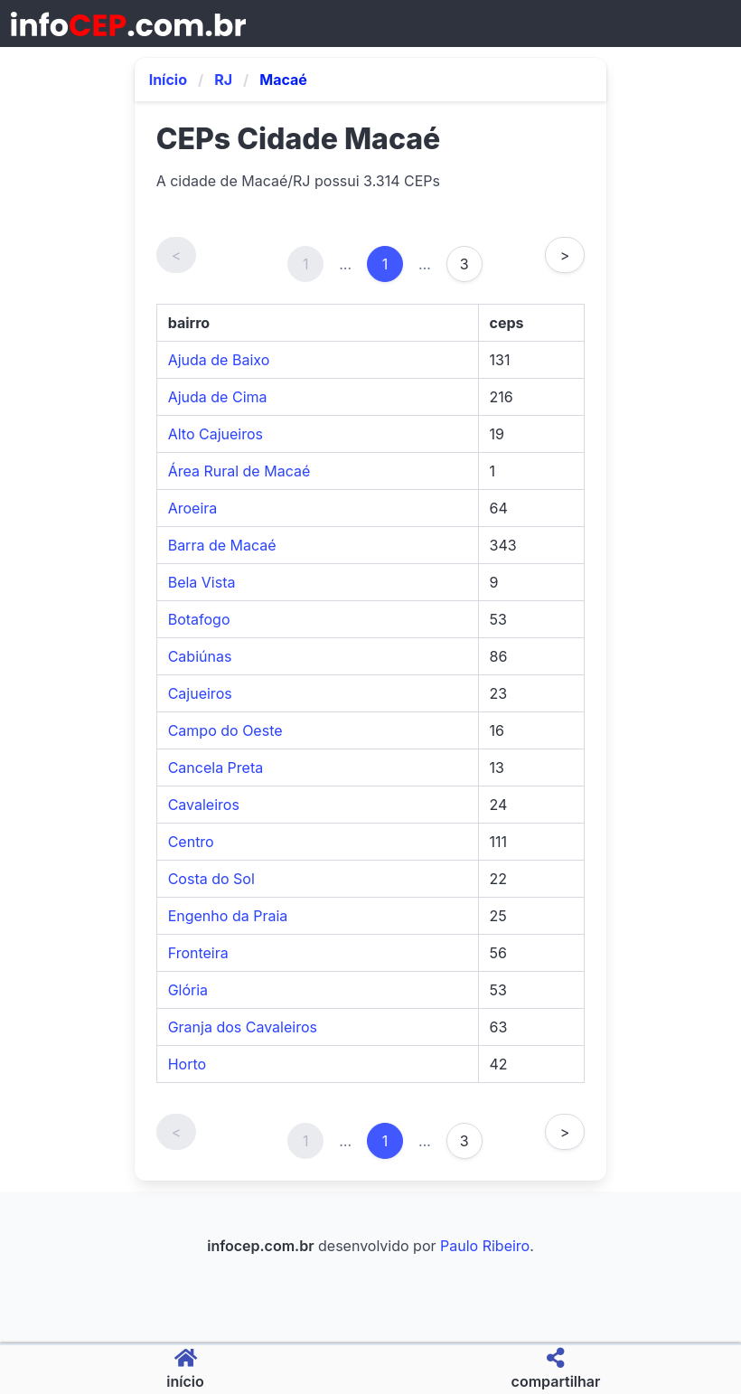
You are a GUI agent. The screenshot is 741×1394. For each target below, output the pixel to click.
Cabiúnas (200, 656)
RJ (223, 80)
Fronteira (198, 953)
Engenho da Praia (228, 916)
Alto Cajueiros (215, 434)
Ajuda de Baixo (219, 360)
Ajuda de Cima (217, 397)
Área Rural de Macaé (239, 471)
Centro (191, 842)
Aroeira (193, 508)
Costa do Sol (211, 879)
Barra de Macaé (222, 545)
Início (168, 80)
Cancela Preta (216, 767)
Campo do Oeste (225, 730)
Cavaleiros (203, 805)
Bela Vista (202, 582)
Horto (187, 1064)
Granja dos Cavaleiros (242, 1027)
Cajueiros (200, 693)
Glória (188, 990)
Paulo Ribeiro (485, 1246)
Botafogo (199, 619)
